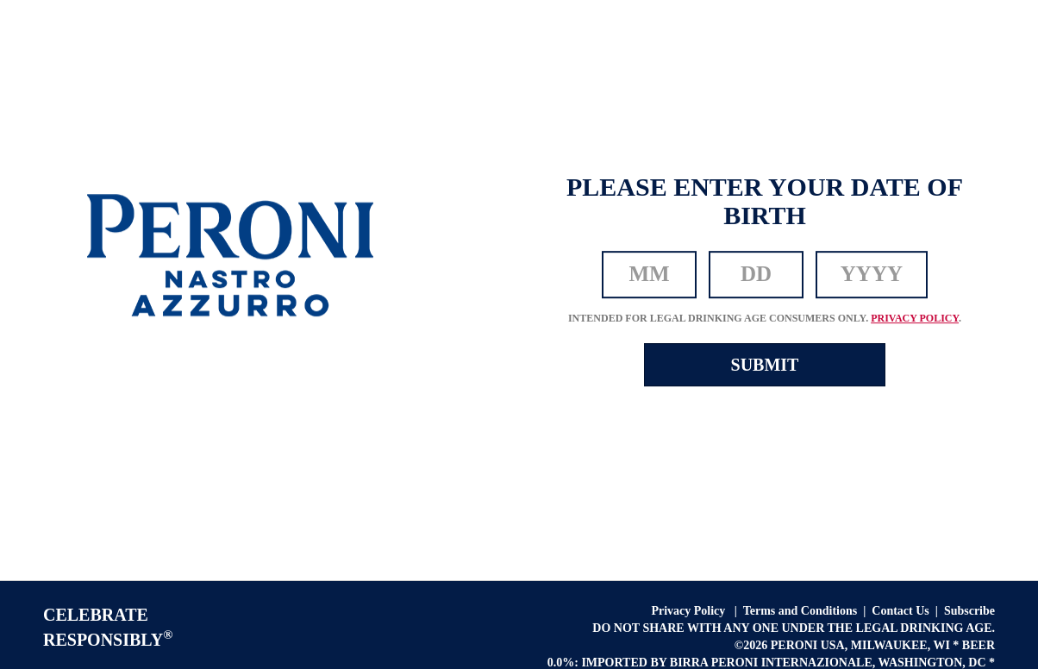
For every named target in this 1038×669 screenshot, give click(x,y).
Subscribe (969, 610)
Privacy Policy (689, 610)
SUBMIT (765, 364)
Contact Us (900, 610)
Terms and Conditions (800, 610)
